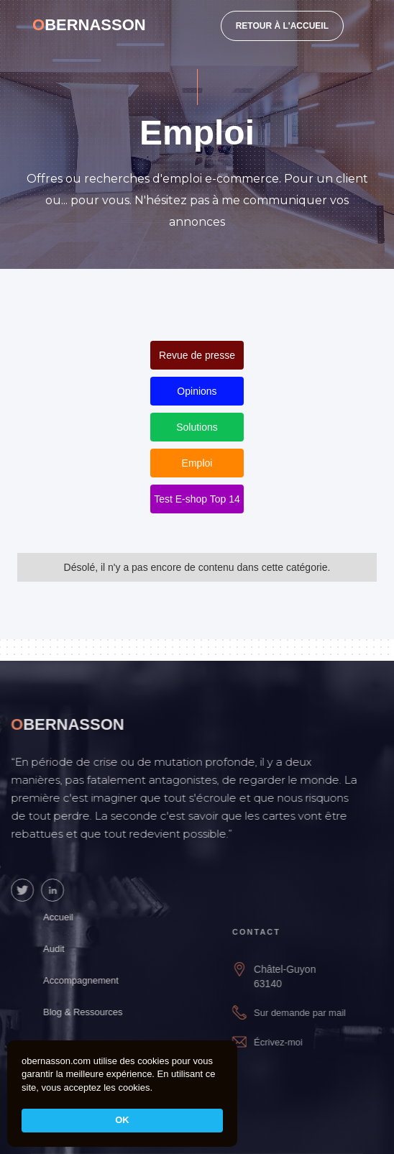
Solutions (197, 427)
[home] (89, 25)
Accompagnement (91, 980)
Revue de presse (197, 355)
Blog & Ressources (93, 1012)
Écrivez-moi (292, 1042)
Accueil (68, 917)
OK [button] (122, 1119)
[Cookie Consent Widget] (122, 1093)
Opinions (196, 391)
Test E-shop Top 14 (197, 499)
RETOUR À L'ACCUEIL (282, 26)
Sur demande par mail (314, 1012)
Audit (64, 948)
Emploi (197, 463)
